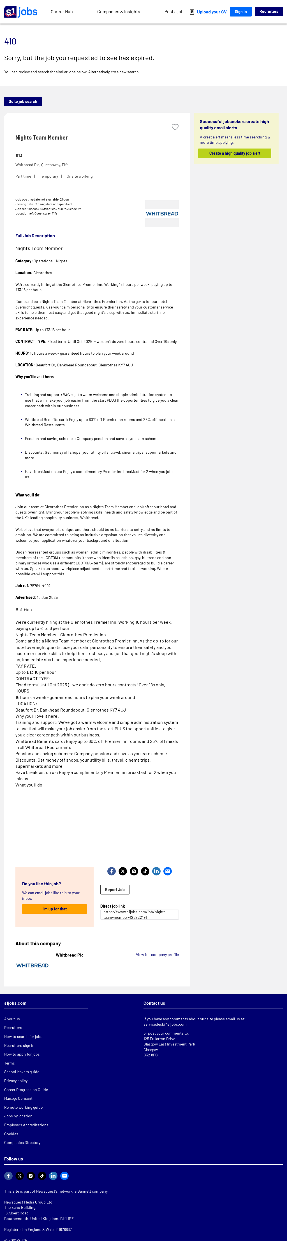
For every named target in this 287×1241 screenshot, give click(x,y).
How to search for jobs (23, 1036)
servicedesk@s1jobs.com (165, 1024)
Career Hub (62, 11)
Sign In (241, 11)
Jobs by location (18, 1115)
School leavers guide (21, 1071)
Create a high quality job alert (234, 153)
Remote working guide (23, 1107)
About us (12, 1018)
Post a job (174, 11)
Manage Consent (18, 1098)
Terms (9, 1063)
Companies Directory (22, 1142)
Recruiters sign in (19, 1045)
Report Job (115, 889)
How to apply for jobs (22, 1054)
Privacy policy (15, 1080)
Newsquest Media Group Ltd (28, 1202)
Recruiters (269, 11)
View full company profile (157, 954)
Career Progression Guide (26, 1089)
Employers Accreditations (26, 1124)
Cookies (11, 1133)
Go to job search (23, 101)
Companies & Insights (118, 11)
